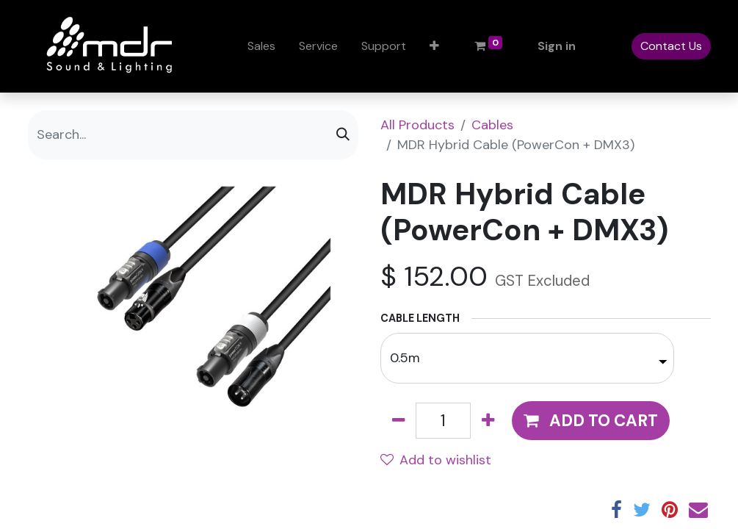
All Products (417, 125)
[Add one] (488, 421)
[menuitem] (261, 46)
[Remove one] (398, 421)
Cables (492, 125)
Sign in (557, 46)
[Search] (343, 134)
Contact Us (671, 46)
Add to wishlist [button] (435, 460)
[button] (434, 46)
